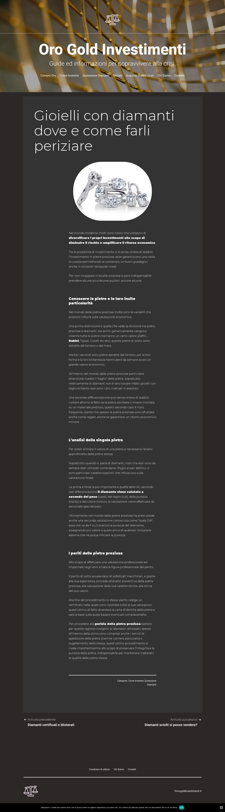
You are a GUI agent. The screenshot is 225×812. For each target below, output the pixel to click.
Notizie (117, 75)
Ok (181, 807)
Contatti (179, 75)
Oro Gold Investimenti (112, 49)
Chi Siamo (164, 75)
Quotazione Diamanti (96, 75)
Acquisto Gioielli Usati (140, 75)
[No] (221, 807)
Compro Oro (48, 75)
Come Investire (69, 75)
